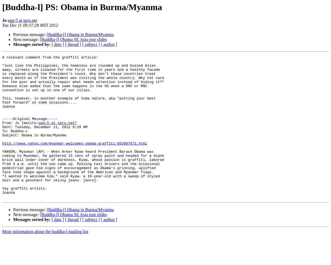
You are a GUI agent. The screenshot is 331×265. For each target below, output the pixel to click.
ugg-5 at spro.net (22, 20)
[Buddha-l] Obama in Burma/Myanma (80, 34)
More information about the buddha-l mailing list (45, 260)
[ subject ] (91, 44)
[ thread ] (73, 44)
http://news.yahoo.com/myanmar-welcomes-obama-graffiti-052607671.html (74, 161)
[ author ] (109, 44)
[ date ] (58, 44)
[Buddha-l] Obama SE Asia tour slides (73, 39)
